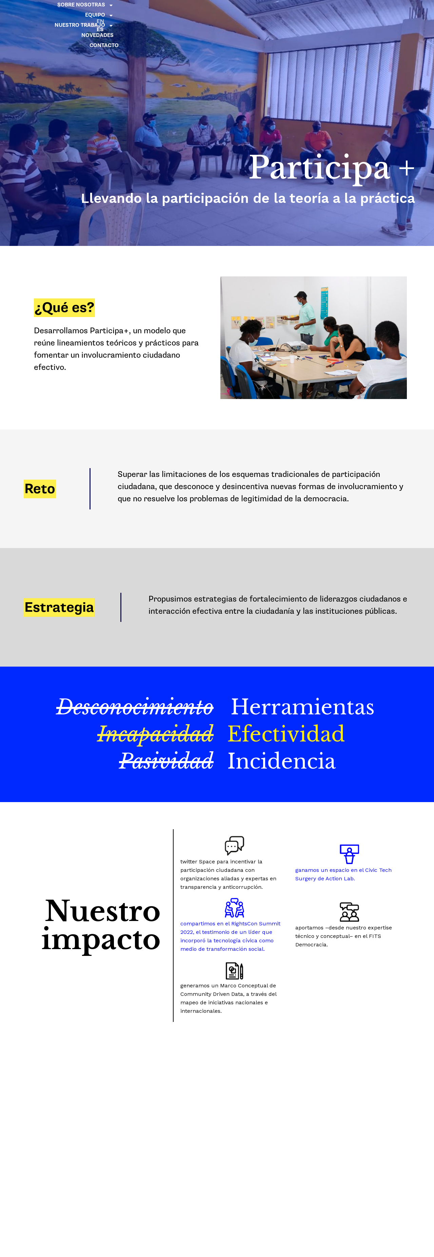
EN (388, 12)
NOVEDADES (356, 11)
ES (387, 21)
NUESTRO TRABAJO (300, 12)
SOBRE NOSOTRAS (194, 12)
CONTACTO (363, 22)
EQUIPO (247, 12)
